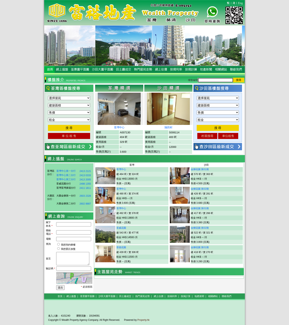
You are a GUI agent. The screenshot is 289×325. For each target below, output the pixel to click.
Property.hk (143, 320)
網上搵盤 (71, 296)
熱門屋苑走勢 (142, 296)
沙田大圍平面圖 (107, 296)
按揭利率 (172, 296)
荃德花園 (121, 247)
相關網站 (213, 296)
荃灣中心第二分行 (66, 175)
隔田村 (168, 127)
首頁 (60, 296)
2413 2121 (85, 171)
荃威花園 (121, 227)
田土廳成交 (125, 296)
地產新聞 (199, 296)
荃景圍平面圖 (87, 296)
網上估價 (158, 296)
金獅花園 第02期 (200, 188)
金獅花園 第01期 (200, 169)
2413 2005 (85, 179)
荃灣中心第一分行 (66, 171)
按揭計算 (185, 296)
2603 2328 (85, 195)
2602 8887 (85, 203)
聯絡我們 (226, 296)
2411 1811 (85, 188)
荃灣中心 (119, 127)
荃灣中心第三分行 (66, 179)
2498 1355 (85, 183)
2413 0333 (85, 175)
